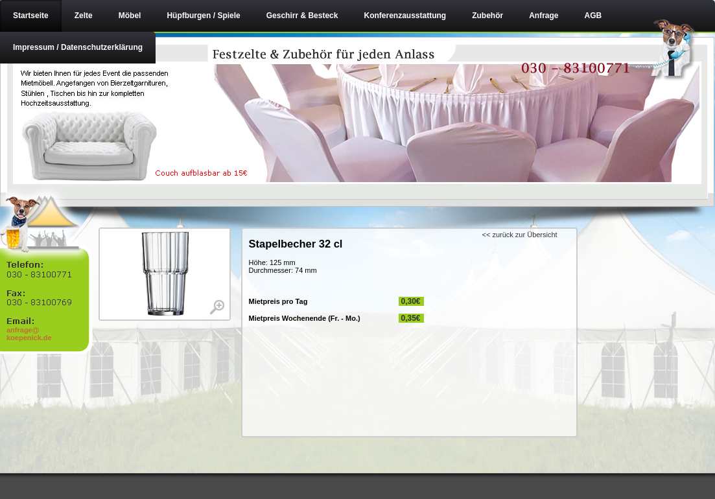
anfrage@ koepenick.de (29, 334)
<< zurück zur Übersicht (519, 234)
